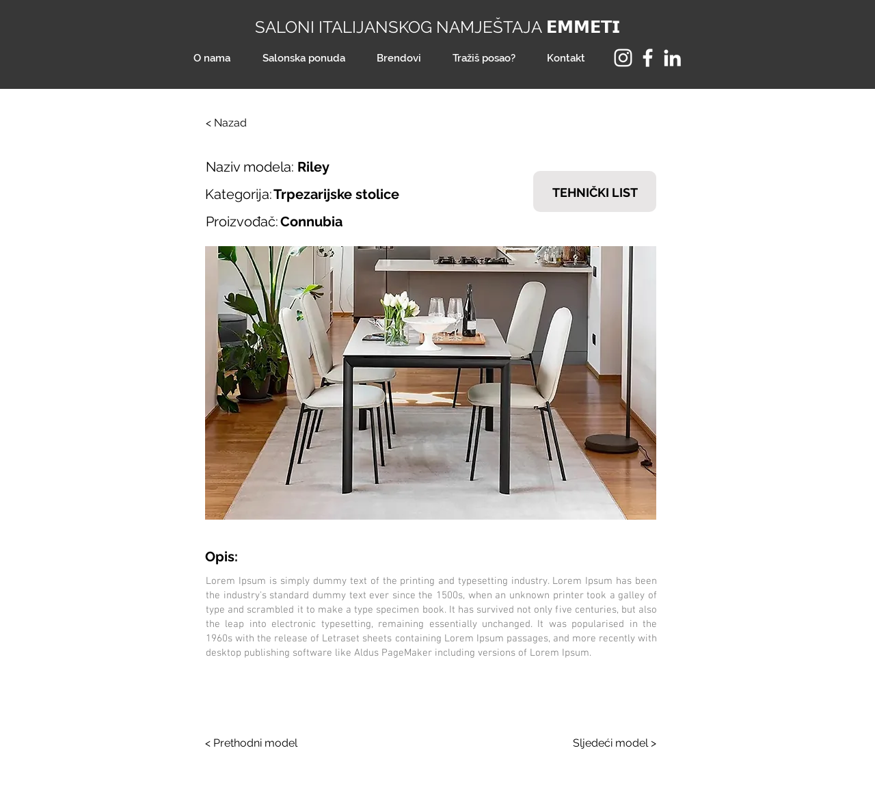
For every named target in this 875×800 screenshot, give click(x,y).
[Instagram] (623, 58)
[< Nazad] (251, 123)
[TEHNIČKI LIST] (594, 191)
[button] (430, 383)
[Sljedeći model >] (605, 743)
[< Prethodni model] (256, 743)
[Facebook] (648, 58)
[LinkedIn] (672, 58)
